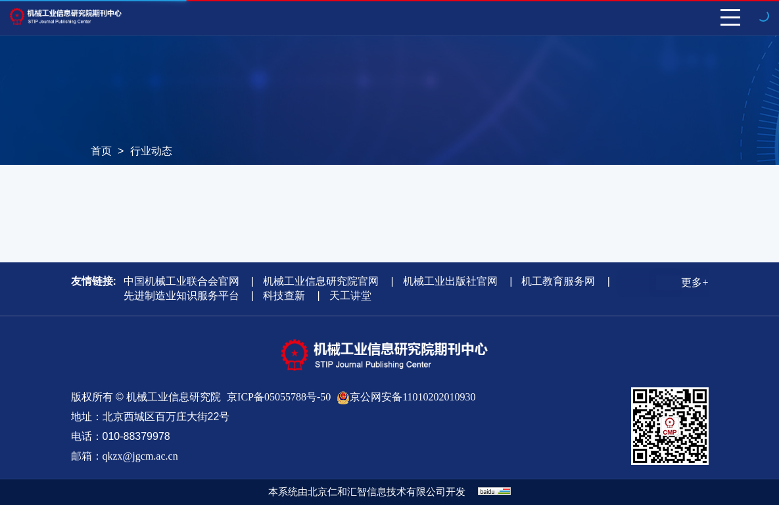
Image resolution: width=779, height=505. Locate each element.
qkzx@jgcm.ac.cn (140, 456)
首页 (101, 150)
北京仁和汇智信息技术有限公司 (377, 492)
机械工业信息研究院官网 (321, 281)
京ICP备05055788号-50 (279, 396)
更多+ (694, 282)
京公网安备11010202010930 (412, 396)
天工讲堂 (350, 295)
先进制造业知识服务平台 (181, 295)
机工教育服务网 (558, 281)
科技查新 (284, 295)
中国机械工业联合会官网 (181, 281)
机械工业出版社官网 (450, 281)
